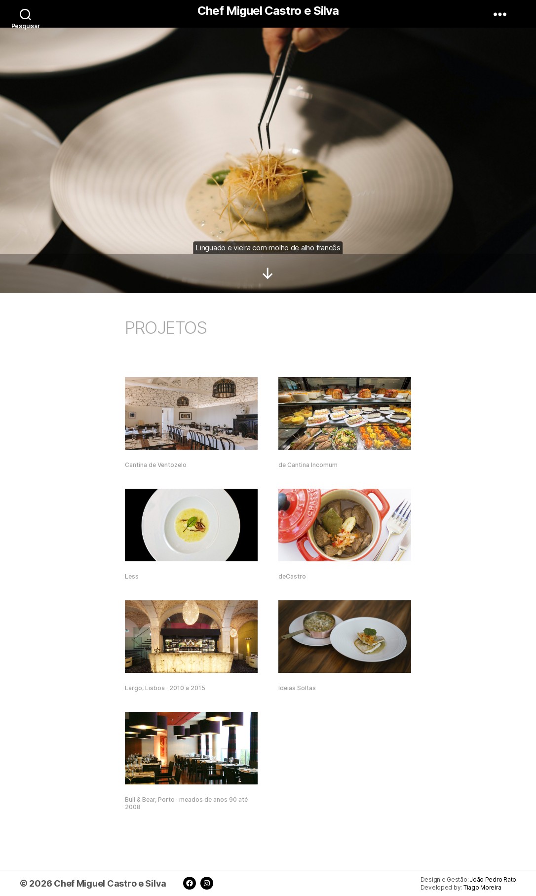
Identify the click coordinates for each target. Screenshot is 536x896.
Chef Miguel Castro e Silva (267, 11)
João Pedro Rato (493, 879)
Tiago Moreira (482, 887)
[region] (268, 146)
